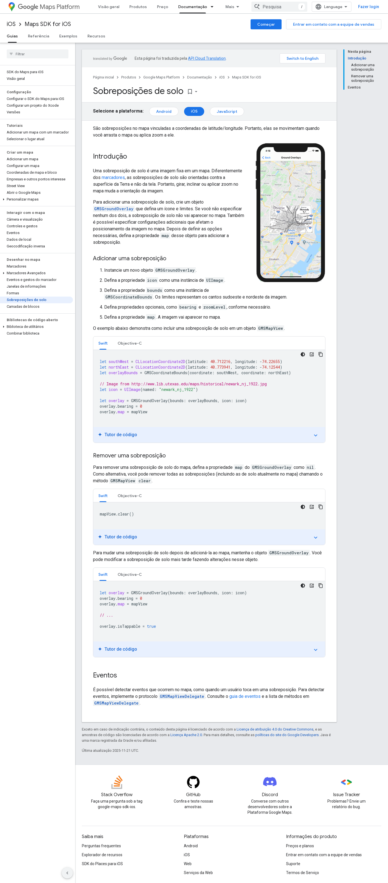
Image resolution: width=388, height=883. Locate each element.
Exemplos (68, 36)
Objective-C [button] (130, 343)
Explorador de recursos (102, 855)
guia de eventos (245, 696)
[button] (36, 199)
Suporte (293, 863)
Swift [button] (103, 343)
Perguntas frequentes (101, 846)
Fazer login (368, 6)
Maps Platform (49, 7)
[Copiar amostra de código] (320, 354)
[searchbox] (37, 53)
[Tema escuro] (302, 354)
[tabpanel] (209, 396)
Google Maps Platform (161, 77)
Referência (38, 36)
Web (188, 863)
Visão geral (108, 6)
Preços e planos (300, 846)
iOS (11, 24)
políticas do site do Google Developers (287, 735)
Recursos (96, 36)
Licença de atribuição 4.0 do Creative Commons (275, 729)
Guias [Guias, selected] (12, 36)
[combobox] (279, 7)
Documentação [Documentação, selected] (192, 6)
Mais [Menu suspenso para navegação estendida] (229, 6)
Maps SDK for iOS (48, 24)
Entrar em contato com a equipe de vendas (333, 24)
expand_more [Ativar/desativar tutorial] (315, 435)
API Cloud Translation (207, 58)
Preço (162, 6)
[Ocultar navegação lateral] (67, 873)
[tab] (103, 343)
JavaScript (227, 111)
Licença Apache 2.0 (186, 735)
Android (164, 111)
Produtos (138, 6)
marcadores (113, 177)
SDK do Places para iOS (102, 863)
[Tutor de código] (311, 354)
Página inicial (103, 77)
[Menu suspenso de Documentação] (213, 6)
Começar (266, 24)
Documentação (199, 77)
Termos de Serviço (302, 872)
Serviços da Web (198, 872)
